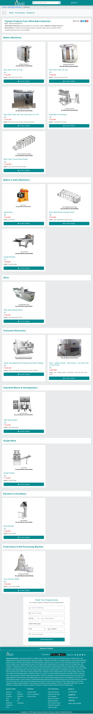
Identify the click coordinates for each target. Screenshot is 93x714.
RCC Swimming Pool (23, 681)
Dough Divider (9, 473)
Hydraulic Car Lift (49, 662)
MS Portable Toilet (41, 664)
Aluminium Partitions (37, 660)
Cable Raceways (14, 676)
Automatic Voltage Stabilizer (51, 670)
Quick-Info (9, 703)
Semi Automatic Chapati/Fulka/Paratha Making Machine (37, 679)
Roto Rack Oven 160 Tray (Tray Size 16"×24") (21, 115)
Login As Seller (52, 707)
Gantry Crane (75, 670)
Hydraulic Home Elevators (23, 662)
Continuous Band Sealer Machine (64, 676)
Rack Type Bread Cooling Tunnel (61, 213)
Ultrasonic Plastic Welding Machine (30, 676)
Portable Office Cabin (31, 666)
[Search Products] (33, 2)
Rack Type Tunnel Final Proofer (16, 160)
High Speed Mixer (10, 420)
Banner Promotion (53, 699)
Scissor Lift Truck (60, 662)
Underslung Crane (65, 670)
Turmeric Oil (39, 685)
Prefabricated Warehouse (58, 666)
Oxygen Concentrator (39, 683)
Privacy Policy (31, 696)
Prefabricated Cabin (18, 666)
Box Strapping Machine (64, 660)
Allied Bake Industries (15, 7)
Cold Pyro (60, 683)
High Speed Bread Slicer (13, 310)
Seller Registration (53, 692)
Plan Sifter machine (72, 674)
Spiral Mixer (8, 213)
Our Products (21, 13)
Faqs (7, 707)
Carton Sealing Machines (79, 660)
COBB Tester (23, 672)
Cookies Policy (31, 692)
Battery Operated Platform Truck (23, 683)
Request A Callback (46, 649)
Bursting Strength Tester (35, 672)
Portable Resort (51, 664)
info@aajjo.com (73, 698)
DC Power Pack (44, 668)
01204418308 (72, 692)
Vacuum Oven (27, 668)
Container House (17, 668)
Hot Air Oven (35, 668)
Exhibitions (9, 705)
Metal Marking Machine (21, 674)
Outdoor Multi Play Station (50, 658)
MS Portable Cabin (62, 664)
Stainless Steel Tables (50, 660)
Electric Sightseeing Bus (69, 681)
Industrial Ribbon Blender (24, 660)
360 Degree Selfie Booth (71, 683)
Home (4, 7)
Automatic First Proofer (58, 115)
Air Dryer (41, 678)
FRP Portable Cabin (74, 664)
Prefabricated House (72, 666)
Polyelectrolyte (69, 685)
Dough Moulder (9, 257)
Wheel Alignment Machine (13, 679)
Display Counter (10, 662)
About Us (9, 692)
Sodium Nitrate (18, 685)
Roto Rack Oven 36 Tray (58, 70)
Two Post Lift (78, 678)
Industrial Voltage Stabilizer (34, 670)
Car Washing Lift (69, 678)
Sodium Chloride (48, 685)
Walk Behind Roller (64, 658)
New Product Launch (54, 703)
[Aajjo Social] (75, 655)
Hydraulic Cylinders (55, 668)
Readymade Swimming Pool (38, 681)
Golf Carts (80, 681)
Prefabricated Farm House (27, 664)
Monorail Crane (14, 672)
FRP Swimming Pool (74, 679)
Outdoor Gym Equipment (54, 681)
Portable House (14, 664)
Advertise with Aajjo (54, 694)
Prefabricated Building (44, 666)
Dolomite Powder (59, 685)
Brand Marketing (53, 701)
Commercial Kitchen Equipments (56, 674)
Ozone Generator (51, 683)
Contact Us (32, 13)
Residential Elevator (37, 662)
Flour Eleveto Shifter (11, 579)
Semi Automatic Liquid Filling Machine (27, 678)
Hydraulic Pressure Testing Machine (53, 672)
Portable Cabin (37, 658)
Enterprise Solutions (54, 705)
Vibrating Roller (74, 658)
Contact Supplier (24, 81)
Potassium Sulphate (29, 685)
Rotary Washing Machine (19, 670)
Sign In (74, 3)
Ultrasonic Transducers (47, 676)
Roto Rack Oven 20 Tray (13, 70)
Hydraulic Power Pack (68, 668)
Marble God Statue (34, 674)
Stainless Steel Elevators (73, 662)
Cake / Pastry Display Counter (72, 672)
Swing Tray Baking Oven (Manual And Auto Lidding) (23, 363)
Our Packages (52, 696)
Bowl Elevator (9, 526)
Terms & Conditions (33, 694)
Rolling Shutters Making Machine (54, 678)
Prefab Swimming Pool (60, 679)
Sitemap (8, 694)
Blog (7, 701)
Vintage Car (9, 683)
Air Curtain (43, 674)
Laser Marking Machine (25, 658)
